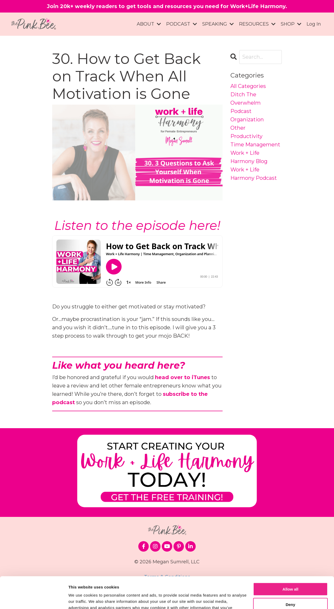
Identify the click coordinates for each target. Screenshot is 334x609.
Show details (80, 598)
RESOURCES (257, 24)
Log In (314, 24)
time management (255, 144)
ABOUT (149, 24)
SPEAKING (218, 24)
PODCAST (181, 24)
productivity (246, 136)
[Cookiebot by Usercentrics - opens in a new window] (34, 599)
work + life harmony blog (248, 157)
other (238, 128)
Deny (290, 574)
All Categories (248, 86)
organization (247, 119)
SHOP (291, 24)
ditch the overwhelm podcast (245, 102)
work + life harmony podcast (253, 173)
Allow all (291, 559)
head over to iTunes (182, 377)
